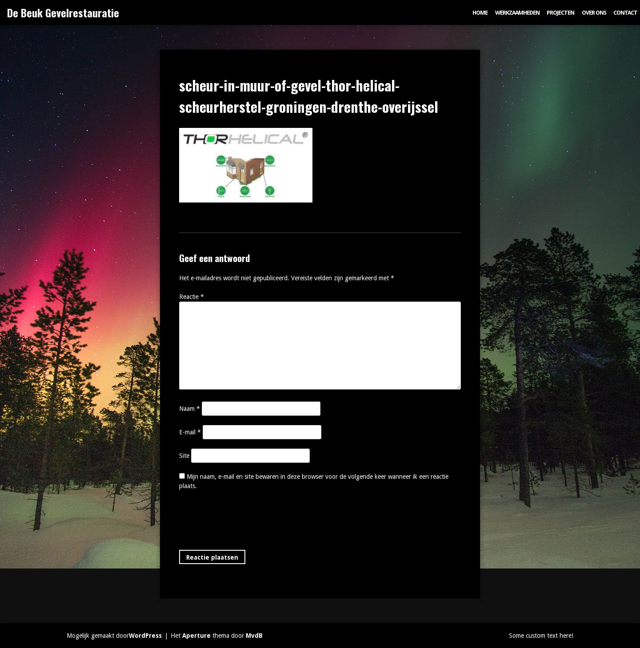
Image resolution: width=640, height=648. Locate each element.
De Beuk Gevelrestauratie (63, 12)
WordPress (145, 635)
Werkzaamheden (517, 12)
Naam (189, 408)
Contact (625, 12)
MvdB (254, 635)
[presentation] (246, 522)
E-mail (190, 432)
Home (480, 12)
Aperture (196, 635)
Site (184, 455)
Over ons (594, 12)
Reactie (191, 296)
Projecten (560, 12)
